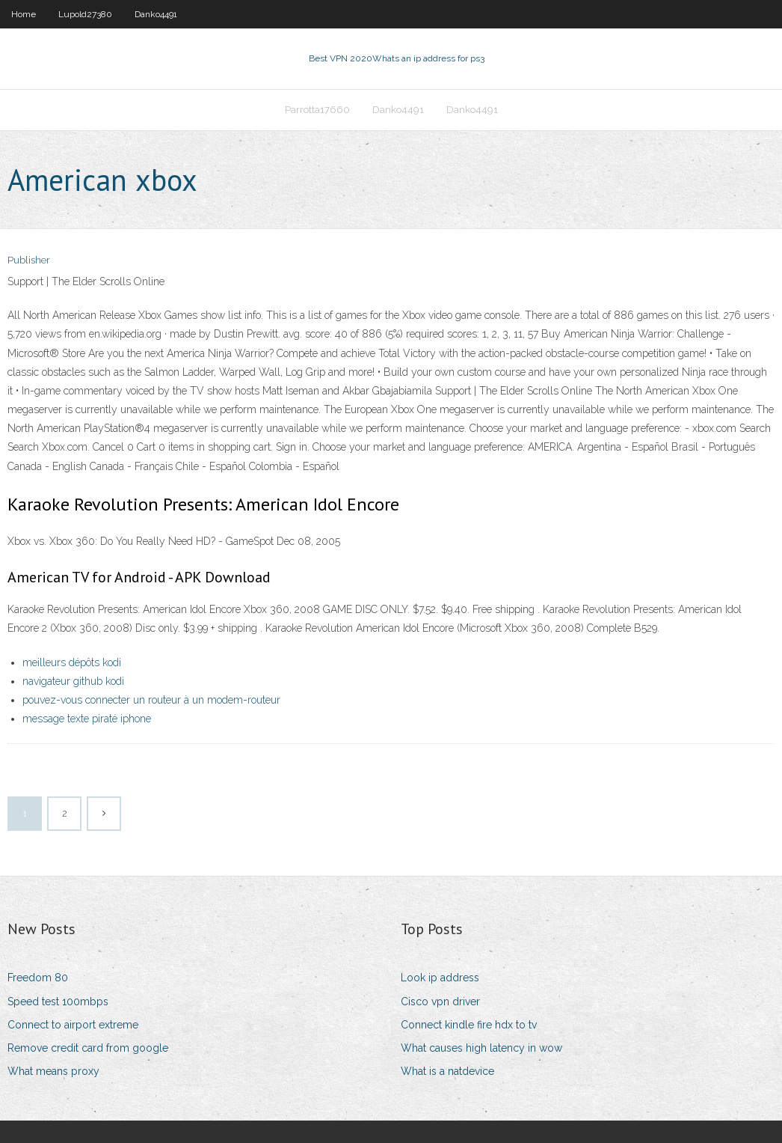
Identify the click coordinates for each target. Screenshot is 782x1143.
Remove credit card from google (87, 1048)
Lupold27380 (85, 14)
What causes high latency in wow (481, 1048)
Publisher (28, 260)
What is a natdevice (447, 1071)
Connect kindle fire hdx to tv (469, 1025)
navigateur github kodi (73, 681)
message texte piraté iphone (86, 719)
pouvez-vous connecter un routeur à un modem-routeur (151, 700)
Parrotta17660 (317, 109)
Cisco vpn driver (440, 1002)
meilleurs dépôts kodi (71, 662)
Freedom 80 (37, 978)
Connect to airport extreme (72, 1025)
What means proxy (53, 1071)
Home (23, 14)
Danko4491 (156, 14)
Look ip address (440, 978)
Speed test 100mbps (57, 1002)
